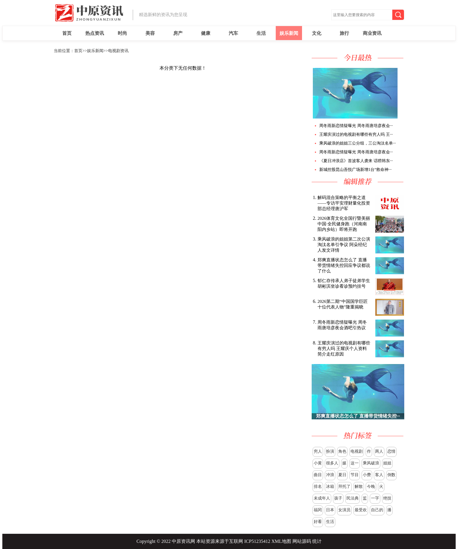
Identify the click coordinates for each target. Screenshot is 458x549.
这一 (355, 463)
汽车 (233, 33)
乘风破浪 (371, 463)
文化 (316, 33)
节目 (355, 475)
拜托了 (344, 486)
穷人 (318, 451)
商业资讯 (372, 33)
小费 (367, 475)
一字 (375, 498)
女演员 (344, 510)
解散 (359, 486)
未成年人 (322, 498)
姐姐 (387, 463)
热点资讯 (94, 33)
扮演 (330, 451)
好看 (318, 521)
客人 (379, 475)
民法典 (352, 498)
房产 (178, 33)
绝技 (387, 498)
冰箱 (330, 486)
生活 (261, 33)
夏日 (342, 475)
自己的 (377, 510)
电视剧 (357, 451)
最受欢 (361, 510)
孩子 (338, 498)
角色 (342, 451)
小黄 (318, 463)
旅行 (344, 33)
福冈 (318, 510)
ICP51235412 (257, 541)
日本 (330, 510)
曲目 (318, 475)
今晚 (371, 486)
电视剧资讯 (118, 51)
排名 (318, 486)
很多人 (332, 463)
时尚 (122, 33)
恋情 (391, 451)
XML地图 (281, 541)
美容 (150, 33)
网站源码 (301, 541)
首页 (67, 33)
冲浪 (330, 475)
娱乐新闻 (289, 33)
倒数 (391, 475)
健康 (205, 33)
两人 (379, 451)
